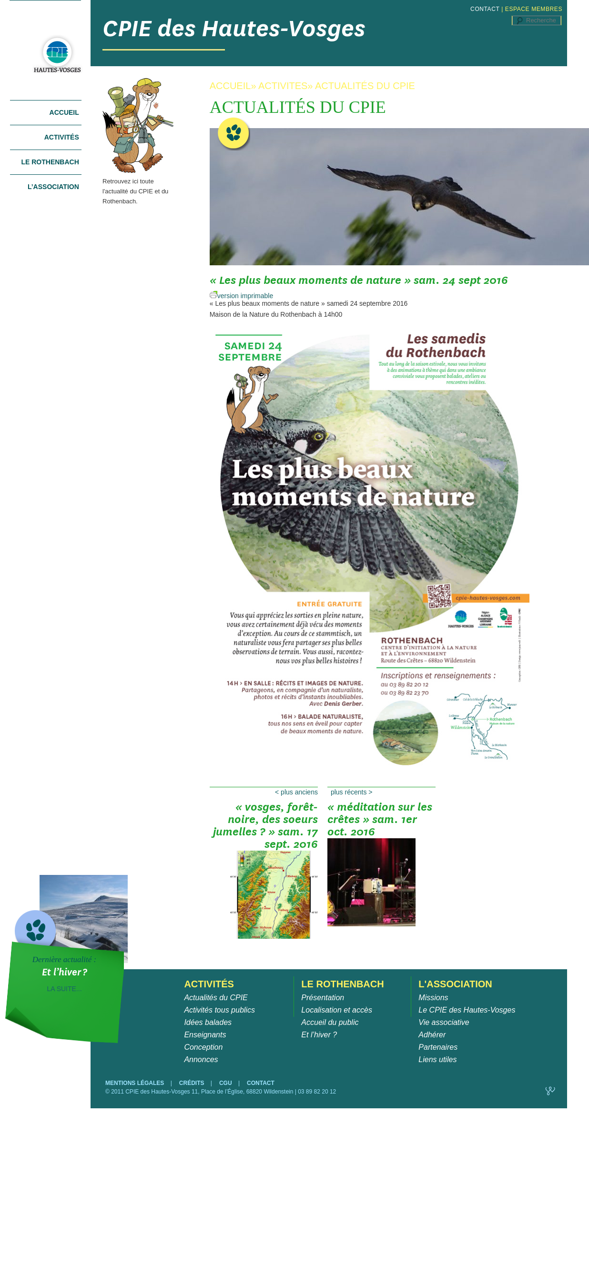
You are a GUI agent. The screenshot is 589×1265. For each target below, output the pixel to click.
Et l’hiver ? (319, 1035)
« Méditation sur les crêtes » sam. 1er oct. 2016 (379, 822)
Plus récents (352, 792)
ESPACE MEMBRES (533, 9)
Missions (433, 998)
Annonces (201, 1059)
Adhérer (432, 1035)
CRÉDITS (192, 1083)
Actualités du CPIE (215, 998)
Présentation (322, 998)
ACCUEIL (230, 85)
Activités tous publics (219, 1010)
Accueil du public (329, 1022)
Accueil (64, 112)
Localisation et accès (336, 1010)
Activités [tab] (61, 137)
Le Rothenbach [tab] (50, 162)
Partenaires (437, 1047)
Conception (203, 1047)
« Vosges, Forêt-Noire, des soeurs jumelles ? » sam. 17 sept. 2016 (265, 822)
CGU (226, 1083)
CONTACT (484, 9)
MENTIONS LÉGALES (135, 1083)
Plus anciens (296, 792)
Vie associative (443, 1022)
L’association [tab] (53, 187)
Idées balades (208, 1022)
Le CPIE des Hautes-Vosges (466, 1010)
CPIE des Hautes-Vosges (234, 28)
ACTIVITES (282, 85)
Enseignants (205, 1035)
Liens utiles (437, 1059)
